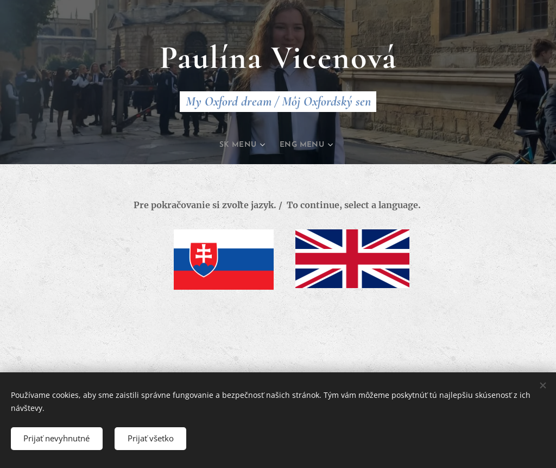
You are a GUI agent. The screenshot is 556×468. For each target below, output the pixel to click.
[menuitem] (242, 145)
